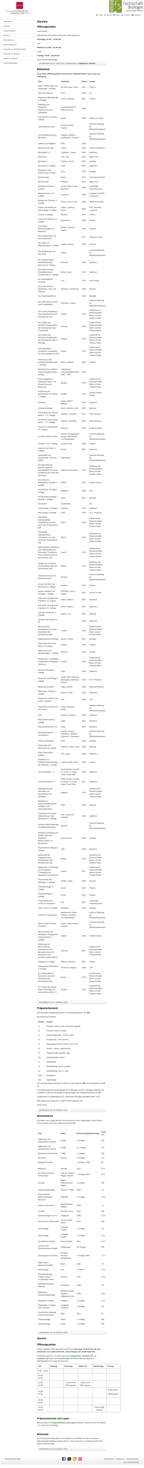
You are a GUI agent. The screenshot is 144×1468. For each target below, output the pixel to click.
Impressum (120, 1459)
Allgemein (83, 63)
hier (52, 1444)
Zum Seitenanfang (131, 1462)
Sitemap (127, 15)
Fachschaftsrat (9, 31)
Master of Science (10, 58)
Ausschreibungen (10, 63)
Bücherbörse (8, 40)
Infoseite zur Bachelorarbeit (14, 49)
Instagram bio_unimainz (79, 1356)
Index (118, 15)
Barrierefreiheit (133, 1459)
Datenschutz (109, 1459)
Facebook (41, 1358)
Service (6, 35)
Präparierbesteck (47, 1008)
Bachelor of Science (11, 54)
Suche (109, 15)
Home (100, 15)
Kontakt (137, 15)
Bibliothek (43, 69)
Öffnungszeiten (46, 26)
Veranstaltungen (10, 45)
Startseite (7, 21)
